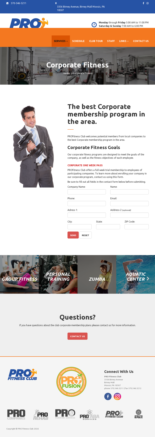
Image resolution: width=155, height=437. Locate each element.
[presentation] (7, 278)
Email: (113, 198)
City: (70, 221)
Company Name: (76, 186)
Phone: (71, 198)
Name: (113, 186)
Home (66, 73)
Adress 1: (73, 210)
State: (99, 221)
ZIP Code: (130, 221)
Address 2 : (120, 210)
